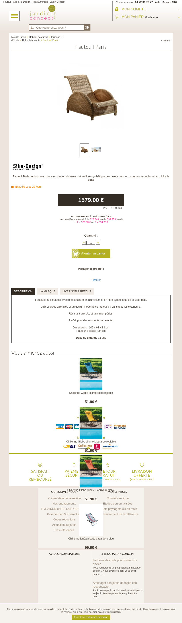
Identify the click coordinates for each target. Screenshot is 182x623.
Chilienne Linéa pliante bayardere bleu (91, 538)
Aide (157, 2)
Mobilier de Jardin (38, 37)
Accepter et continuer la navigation (91, 617)
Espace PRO (169, 2)
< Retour (166, 40)
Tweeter (96, 279)
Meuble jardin (18, 37)
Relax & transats (31, 40)
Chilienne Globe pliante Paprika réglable (91, 490)
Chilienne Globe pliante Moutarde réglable (91, 441)
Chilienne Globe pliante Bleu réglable (91, 392)
